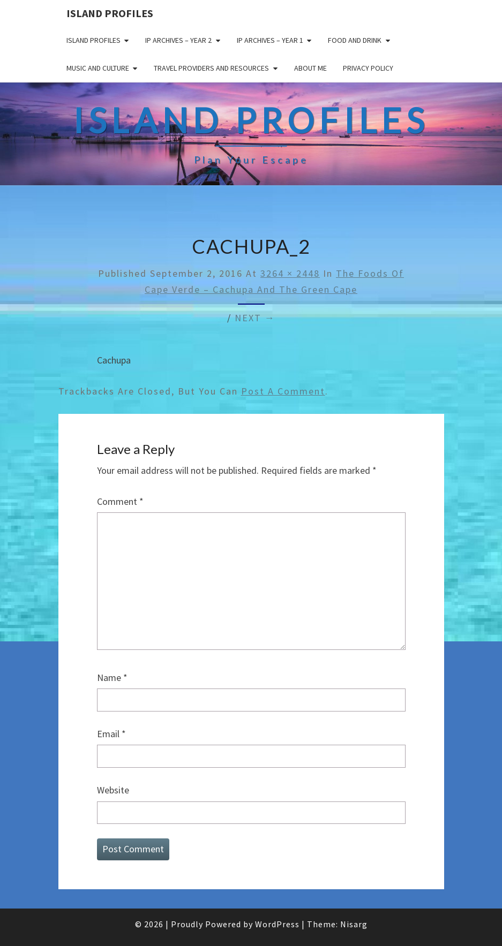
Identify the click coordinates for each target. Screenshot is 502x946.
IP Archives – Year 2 (178, 40)
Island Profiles (109, 13)
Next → (255, 318)
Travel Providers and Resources (211, 68)
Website (113, 790)
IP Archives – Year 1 (270, 40)
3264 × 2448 (290, 273)
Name (112, 677)
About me (310, 68)
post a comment (283, 391)
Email (111, 734)
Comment (120, 501)
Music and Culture (97, 68)
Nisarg (354, 924)
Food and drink (354, 40)
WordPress (277, 924)
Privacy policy (368, 68)
